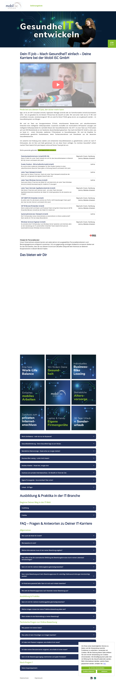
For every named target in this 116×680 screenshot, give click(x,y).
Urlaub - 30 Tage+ (27, 487)
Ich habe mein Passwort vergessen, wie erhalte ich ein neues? (41, 642)
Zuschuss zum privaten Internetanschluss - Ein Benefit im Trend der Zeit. (44, 473)
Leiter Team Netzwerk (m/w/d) (31, 172)
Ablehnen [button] (104, 671)
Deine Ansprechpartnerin (29, 668)
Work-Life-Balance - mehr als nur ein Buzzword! (36, 436)
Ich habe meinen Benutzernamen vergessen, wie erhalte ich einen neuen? (44, 649)
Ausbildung (25, 508)
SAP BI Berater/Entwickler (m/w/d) (32, 206)
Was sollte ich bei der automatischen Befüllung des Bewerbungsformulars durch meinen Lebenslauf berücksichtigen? (53, 559)
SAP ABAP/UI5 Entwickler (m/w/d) (32, 198)
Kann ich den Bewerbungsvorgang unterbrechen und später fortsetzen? (44, 657)
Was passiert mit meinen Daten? (32, 628)
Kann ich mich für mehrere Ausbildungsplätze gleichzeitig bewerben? (43, 602)
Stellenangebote (36, 6)
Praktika (24, 515)
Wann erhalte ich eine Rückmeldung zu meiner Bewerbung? (40, 616)
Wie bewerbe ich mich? (29, 543)
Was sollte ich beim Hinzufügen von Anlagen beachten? (39, 635)
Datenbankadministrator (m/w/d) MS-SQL (35, 156)
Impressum (39, 678)
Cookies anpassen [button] (88, 671)
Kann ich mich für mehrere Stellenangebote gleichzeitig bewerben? (42, 567)
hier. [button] (104, 663)
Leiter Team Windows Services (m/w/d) (34, 180)
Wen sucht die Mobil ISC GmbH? (32, 536)
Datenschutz (24, 678)
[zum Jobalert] (112, 44)
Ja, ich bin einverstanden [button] (96, 668)
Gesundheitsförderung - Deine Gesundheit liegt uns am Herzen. (41, 444)
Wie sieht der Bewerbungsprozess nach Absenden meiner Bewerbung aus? (45, 591)
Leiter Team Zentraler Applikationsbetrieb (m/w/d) (38, 188)
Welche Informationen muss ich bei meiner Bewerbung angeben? (42, 550)
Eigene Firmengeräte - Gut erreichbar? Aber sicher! (37, 480)
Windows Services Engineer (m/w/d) (33, 222)
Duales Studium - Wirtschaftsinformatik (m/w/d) (37, 164)
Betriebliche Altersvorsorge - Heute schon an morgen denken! (41, 451)
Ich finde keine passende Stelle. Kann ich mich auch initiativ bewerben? (44, 583)
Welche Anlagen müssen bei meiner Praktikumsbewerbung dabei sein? (44, 609)
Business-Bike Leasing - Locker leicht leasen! (35, 458)
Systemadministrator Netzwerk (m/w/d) (34, 214)
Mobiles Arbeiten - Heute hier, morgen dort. (35, 465)
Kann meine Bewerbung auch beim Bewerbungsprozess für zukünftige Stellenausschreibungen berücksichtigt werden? (56, 575)
